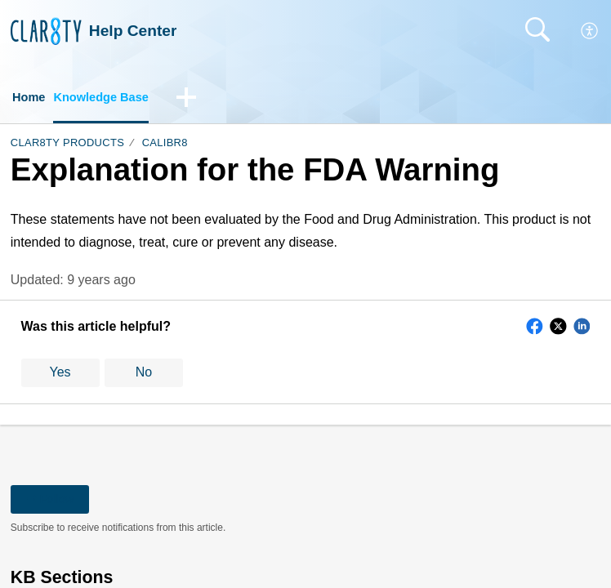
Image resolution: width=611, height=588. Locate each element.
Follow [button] (50, 500)
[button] (590, 31)
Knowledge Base (108, 98)
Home (30, 98)
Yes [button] (60, 374)
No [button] (144, 374)
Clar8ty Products (67, 145)
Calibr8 (165, 145)
